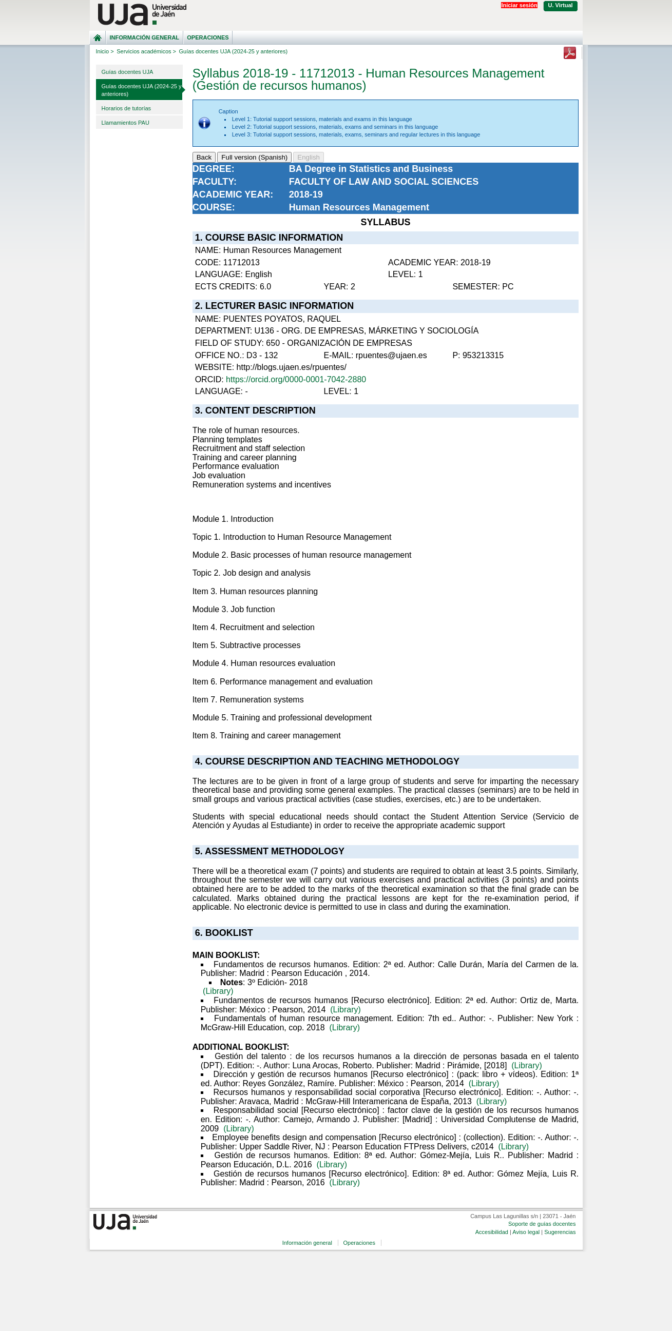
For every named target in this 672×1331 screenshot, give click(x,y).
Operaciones (207, 37)
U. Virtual (560, 5)
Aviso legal (526, 1232)
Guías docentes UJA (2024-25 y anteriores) (142, 90)
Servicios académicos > (146, 51)
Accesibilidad (491, 1232)
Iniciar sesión (519, 5)
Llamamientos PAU (125, 123)
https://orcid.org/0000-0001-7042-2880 (296, 379)
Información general (144, 37)
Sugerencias (559, 1232)
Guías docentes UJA (127, 72)
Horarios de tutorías (126, 108)
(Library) (218, 991)
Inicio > (105, 51)
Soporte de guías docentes (541, 1224)
